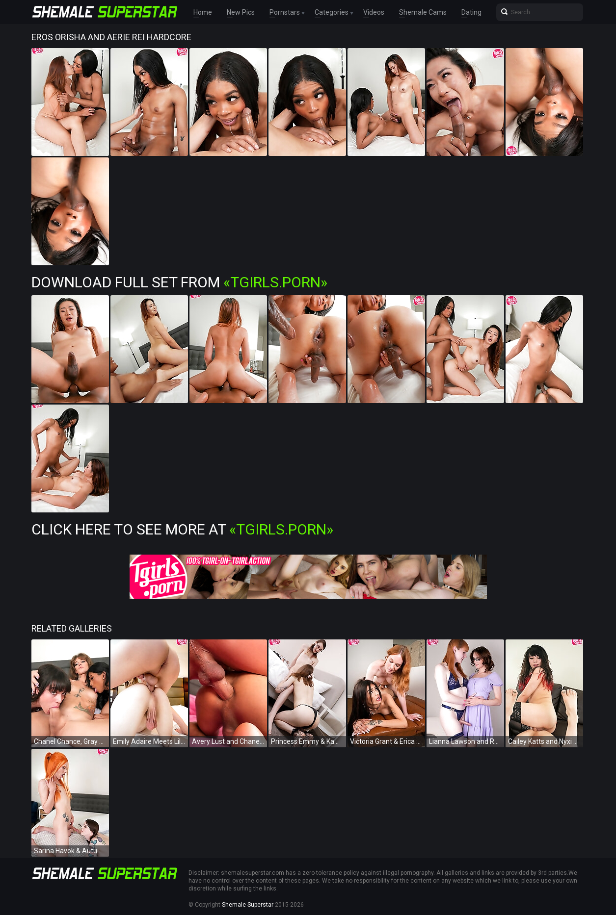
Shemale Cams (423, 12)
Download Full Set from (179, 282)
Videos (373, 12)
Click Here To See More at (182, 529)
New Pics (241, 12)
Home (202, 12)
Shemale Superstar (247, 904)
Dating (471, 12)
